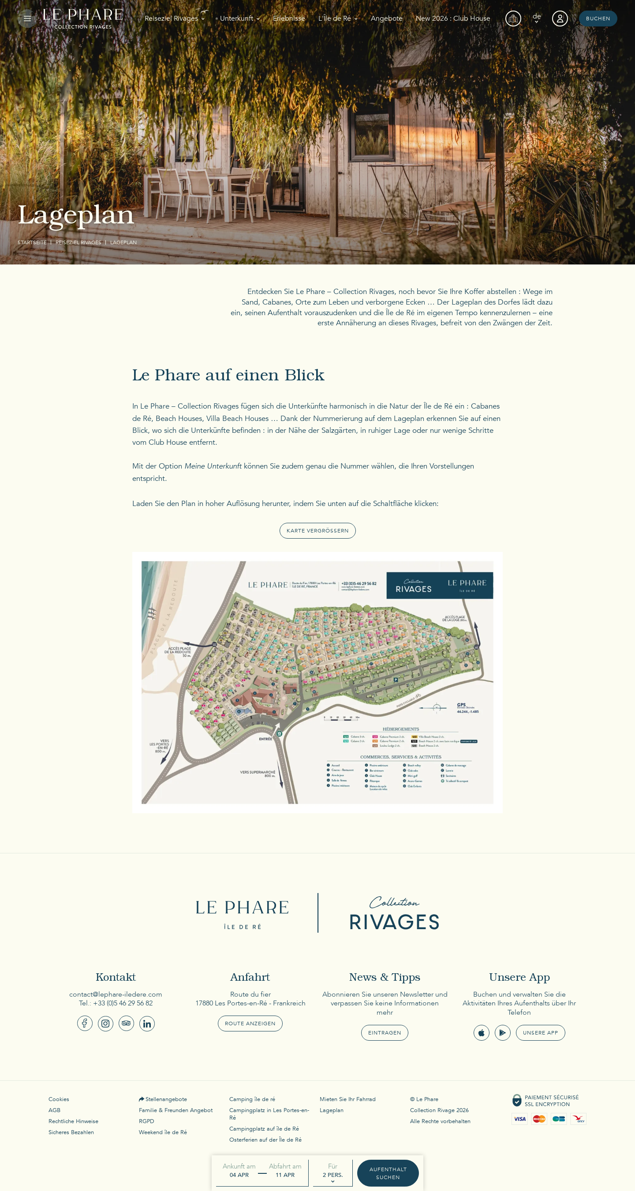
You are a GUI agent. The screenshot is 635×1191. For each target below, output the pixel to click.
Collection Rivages (390, 912)
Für (332, 1166)
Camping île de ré (252, 1099)
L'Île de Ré (334, 18)
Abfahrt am (285, 1166)
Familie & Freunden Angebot (176, 1110)
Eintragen (384, 1032)
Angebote (387, 18)
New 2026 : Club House (453, 18)
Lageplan (332, 1110)
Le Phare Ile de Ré (244, 912)
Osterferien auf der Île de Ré (265, 1140)
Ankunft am (239, 1166)
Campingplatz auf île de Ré (264, 1129)
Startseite (32, 242)
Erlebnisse (289, 18)
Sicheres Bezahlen (71, 1132)
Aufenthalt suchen (388, 1173)
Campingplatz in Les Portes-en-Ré (269, 1114)
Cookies (59, 1099)
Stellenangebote (166, 1099)
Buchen (598, 18)
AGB (54, 1110)
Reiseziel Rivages (171, 18)
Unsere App (540, 1032)
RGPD (146, 1121)
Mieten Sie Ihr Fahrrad (348, 1099)
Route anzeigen (250, 1023)
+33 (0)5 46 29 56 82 (123, 1003)
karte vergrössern (318, 530)
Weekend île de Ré (163, 1132)
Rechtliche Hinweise (73, 1121)
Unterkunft (236, 18)
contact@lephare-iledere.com (115, 994)
